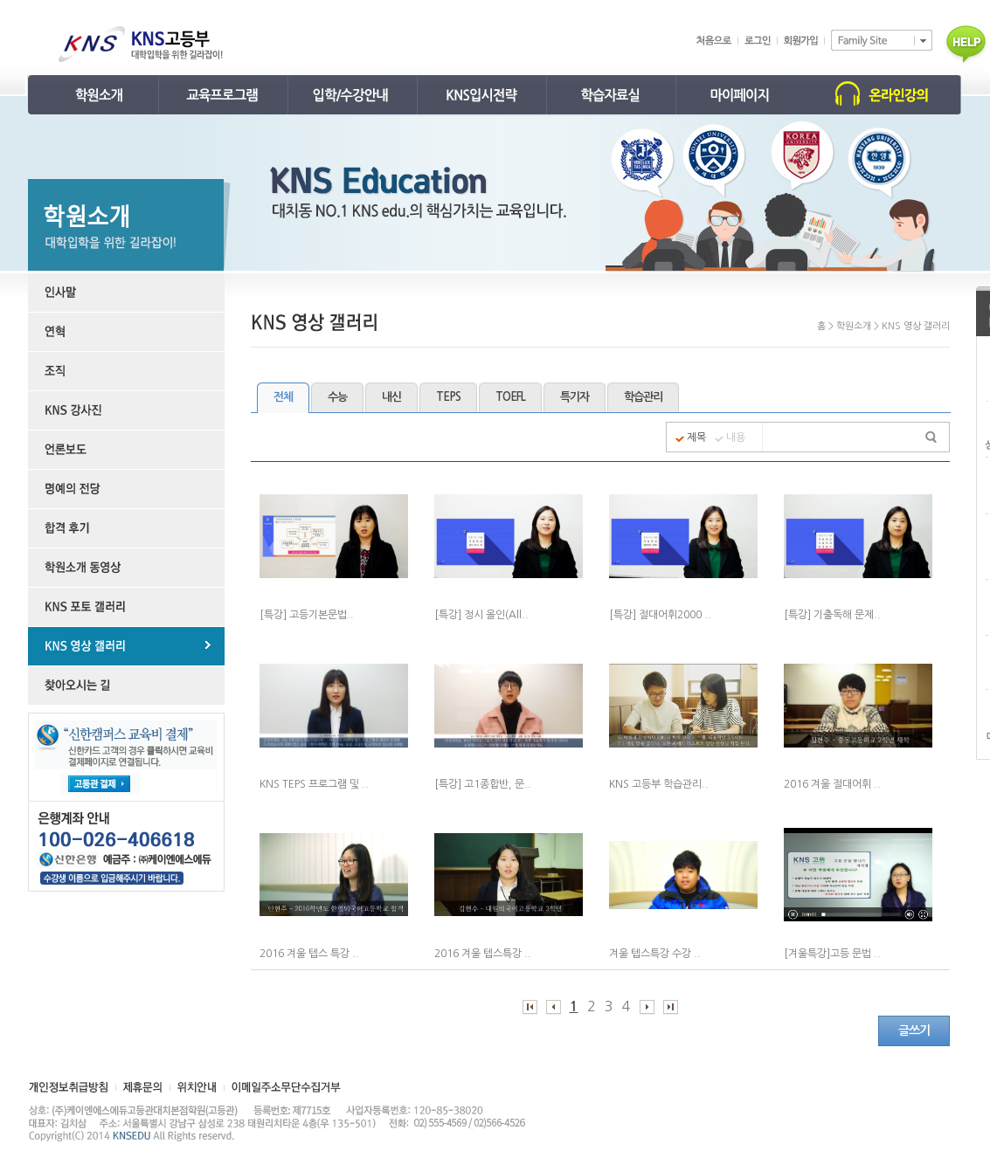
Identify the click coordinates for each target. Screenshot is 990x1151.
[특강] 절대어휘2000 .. (660, 615)
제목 (696, 437)
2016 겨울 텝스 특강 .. (309, 953)
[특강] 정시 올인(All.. (481, 615)
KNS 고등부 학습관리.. (659, 784)
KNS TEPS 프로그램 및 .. (314, 784)
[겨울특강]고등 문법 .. (832, 953)
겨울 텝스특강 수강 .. (655, 953)
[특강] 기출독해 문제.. (832, 615)
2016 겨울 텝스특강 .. (482, 953)
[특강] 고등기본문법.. (307, 615)
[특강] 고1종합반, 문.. (482, 784)
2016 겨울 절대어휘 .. (832, 784)
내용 (735, 437)
